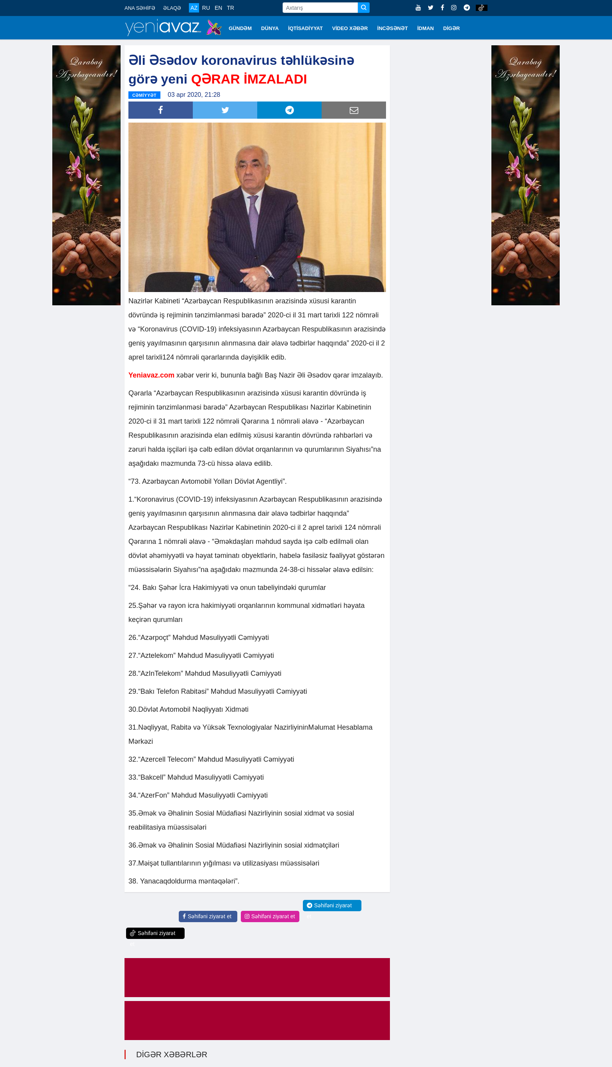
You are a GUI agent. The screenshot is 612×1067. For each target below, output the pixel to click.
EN (218, 8)
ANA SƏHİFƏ (140, 8)
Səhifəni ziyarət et (207, 916)
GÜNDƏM (240, 28)
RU (206, 8)
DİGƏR (451, 28)
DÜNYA (270, 28)
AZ (193, 8)
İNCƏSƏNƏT (392, 28)
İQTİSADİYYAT (305, 28)
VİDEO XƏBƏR (350, 28)
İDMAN (425, 28)
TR (230, 8)
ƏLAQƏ (172, 8)
